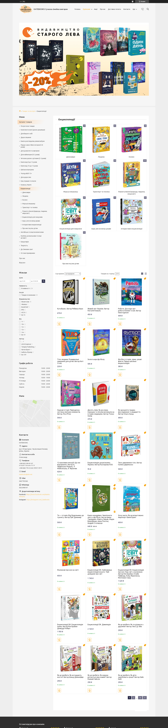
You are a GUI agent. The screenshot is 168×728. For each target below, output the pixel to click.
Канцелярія (25, 242)
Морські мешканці (70, 192)
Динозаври (70, 157)
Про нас (102, 9)
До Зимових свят (27, 249)
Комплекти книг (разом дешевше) (33, 130)
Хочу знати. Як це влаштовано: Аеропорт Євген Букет (131, 516)
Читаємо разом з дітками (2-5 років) (33, 158)
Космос (131, 157)
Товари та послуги (28, 111)
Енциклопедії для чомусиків (71, 229)
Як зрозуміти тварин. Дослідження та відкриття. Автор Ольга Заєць (129, 412)
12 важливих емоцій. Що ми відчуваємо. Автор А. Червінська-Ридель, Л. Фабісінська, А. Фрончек (68, 465)
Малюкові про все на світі (68, 570)
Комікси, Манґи (26, 185)
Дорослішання (26, 137)
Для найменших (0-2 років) (30, 154)
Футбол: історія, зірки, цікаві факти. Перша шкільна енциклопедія (130, 361)
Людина (101, 157)
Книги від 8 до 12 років (29, 162)
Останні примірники (28, 253)
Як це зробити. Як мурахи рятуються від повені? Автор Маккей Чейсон (100, 677)
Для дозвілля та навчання (30, 151)
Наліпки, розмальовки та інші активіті (31, 237)
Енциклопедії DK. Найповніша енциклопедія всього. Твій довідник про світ (100, 572)
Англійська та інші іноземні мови (32, 232)
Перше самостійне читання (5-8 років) (32, 146)
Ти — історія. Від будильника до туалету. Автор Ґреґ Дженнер (70, 516)
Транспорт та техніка (101, 192)
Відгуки (22, 263)
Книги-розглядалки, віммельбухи (33, 141)
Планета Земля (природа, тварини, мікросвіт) (131, 193)
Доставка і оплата (114, 9)
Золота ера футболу (96, 359)
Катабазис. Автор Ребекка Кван (70, 309)
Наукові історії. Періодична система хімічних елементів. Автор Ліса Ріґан (68, 412)
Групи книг (86, 9)
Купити (59, 324)
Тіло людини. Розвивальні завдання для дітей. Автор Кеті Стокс (70, 361)
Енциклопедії (25, 188)
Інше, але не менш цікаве (101, 229)
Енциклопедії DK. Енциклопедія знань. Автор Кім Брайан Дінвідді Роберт (70, 626)
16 (140, 698)
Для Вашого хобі (26, 133)
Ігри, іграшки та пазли (28, 181)
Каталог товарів (25, 122)
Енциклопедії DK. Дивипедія (99, 624)
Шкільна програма (27, 170)
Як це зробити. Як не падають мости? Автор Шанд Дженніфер (70, 676)
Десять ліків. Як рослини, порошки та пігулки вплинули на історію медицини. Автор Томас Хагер (101, 413)
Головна (77, 9)
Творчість (24, 245)
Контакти (126, 9)
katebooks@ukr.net (25, 474)
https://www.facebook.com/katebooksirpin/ (34, 495)
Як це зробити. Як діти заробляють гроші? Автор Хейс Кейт (131, 677)
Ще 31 (23, 315)
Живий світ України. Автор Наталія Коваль (98, 310)
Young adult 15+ (26, 173)
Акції (95, 9)
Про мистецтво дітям (70, 264)
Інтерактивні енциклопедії (131, 229)
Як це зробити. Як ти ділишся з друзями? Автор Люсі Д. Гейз (130, 625)
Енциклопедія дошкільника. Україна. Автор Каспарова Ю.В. (100, 464)
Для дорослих (26, 177)
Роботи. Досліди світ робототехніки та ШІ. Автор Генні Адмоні (129, 311)
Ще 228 (23, 354)
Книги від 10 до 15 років (29, 166)
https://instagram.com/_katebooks (38, 500)
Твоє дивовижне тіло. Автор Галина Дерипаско (130, 464)
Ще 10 (23, 335)
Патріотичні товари (27, 126)
